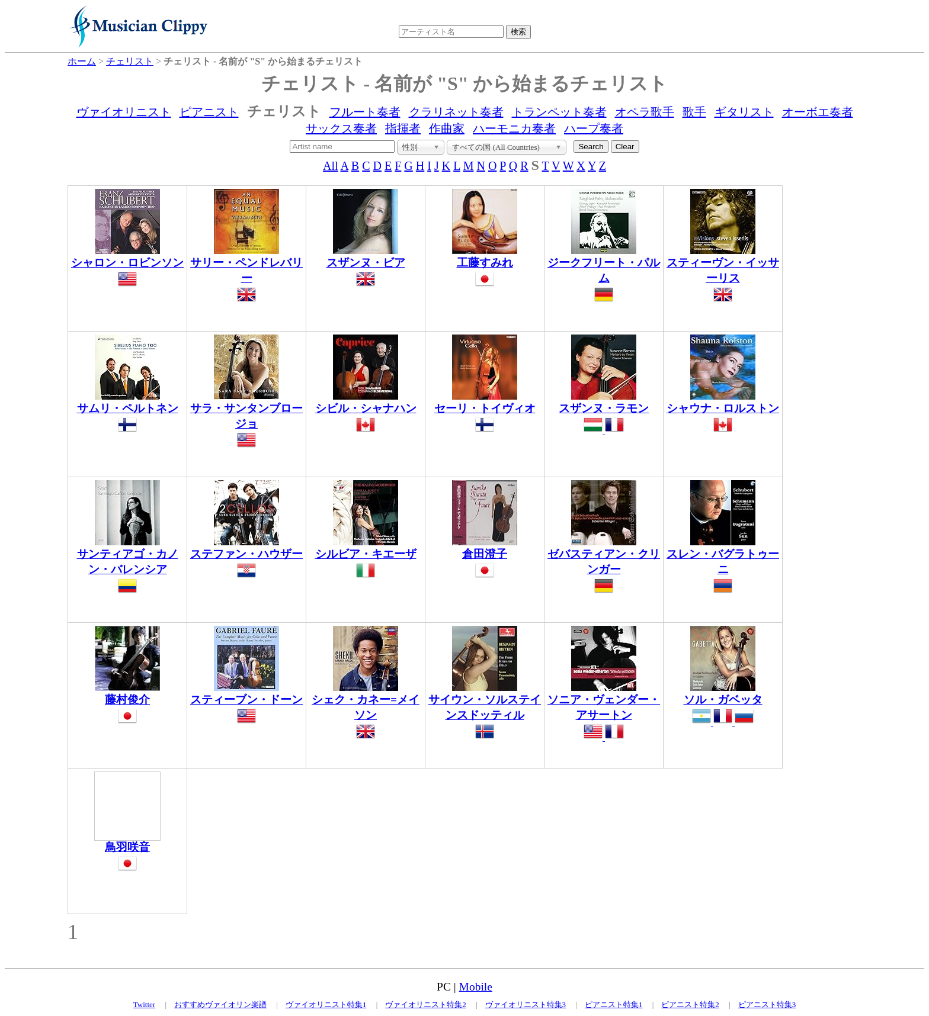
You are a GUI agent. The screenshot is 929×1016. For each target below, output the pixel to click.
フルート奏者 (365, 111)
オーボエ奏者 (817, 111)
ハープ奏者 (593, 128)
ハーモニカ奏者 (514, 128)
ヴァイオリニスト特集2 (425, 1004)
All (330, 165)
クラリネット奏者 (456, 111)
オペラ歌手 (644, 111)
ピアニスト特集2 (690, 1004)
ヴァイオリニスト (123, 111)
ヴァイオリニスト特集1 (326, 1004)
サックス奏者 (341, 128)
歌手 (694, 111)
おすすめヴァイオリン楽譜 (220, 1004)
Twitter (144, 1004)
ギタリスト (744, 111)
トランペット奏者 (559, 111)
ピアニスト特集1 (614, 1004)
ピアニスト (209, 111)
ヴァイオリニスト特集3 (525, 1004)
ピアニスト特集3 (767, 1004)
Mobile (475, 986)
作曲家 (446, 128)
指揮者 (403, 128)
